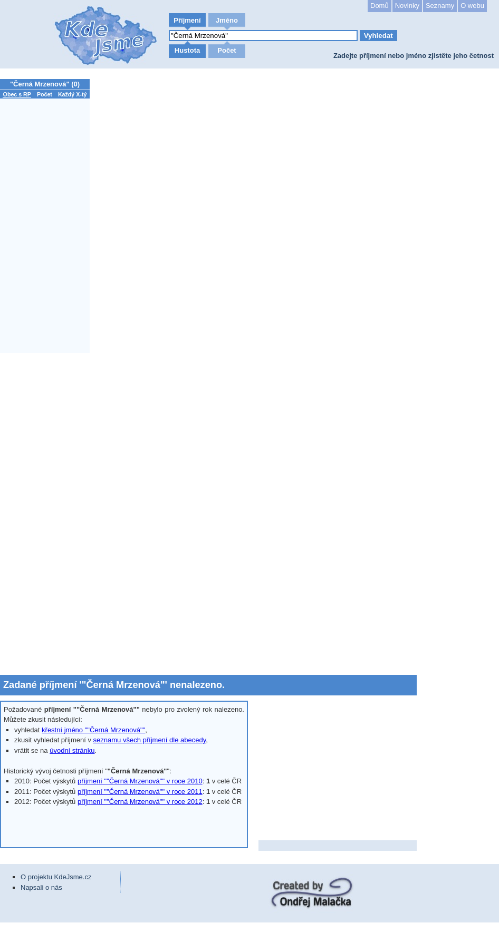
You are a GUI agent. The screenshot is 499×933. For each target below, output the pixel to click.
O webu (472, 5)
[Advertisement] (47, 514)
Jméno (227, 20)
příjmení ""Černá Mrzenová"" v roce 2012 (140, 802)
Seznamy (440, 5)
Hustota (187, 50)
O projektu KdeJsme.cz (56, 877)
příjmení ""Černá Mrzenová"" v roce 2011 (140, 791)
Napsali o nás (41, 887)
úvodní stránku (72, 750)
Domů (379, 5)
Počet (226, 50)
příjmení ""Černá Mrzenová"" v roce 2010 (140, 781)
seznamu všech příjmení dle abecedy (149, 740)
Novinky (407, 5)
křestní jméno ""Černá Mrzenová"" (93, 730)
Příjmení (187, 20)
